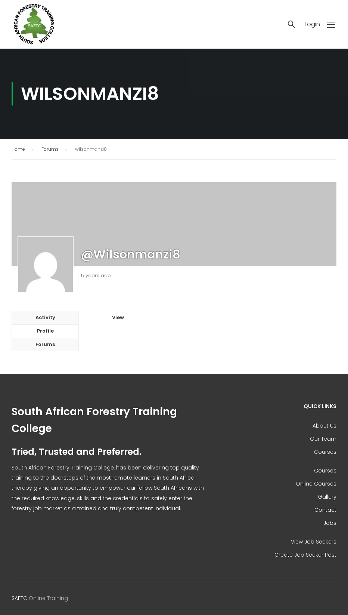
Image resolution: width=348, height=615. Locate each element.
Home (18, 149)
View (118, 317)
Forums (50, 149)
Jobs (329, 523)
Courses (325, 452)
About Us (324, 425)
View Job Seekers (313, 541)
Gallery (327, 497)
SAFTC (19, 598)
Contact (325, 510)
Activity (45, 317)
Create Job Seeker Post (305, 555)
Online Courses (316, 483)
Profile (45, 330)
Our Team (323, 439)
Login (312, 24)
